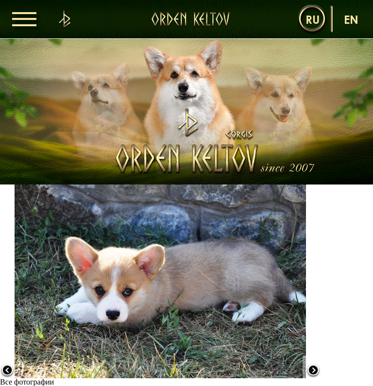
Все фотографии (27, 382)
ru (312, 19)
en (351, 19)
